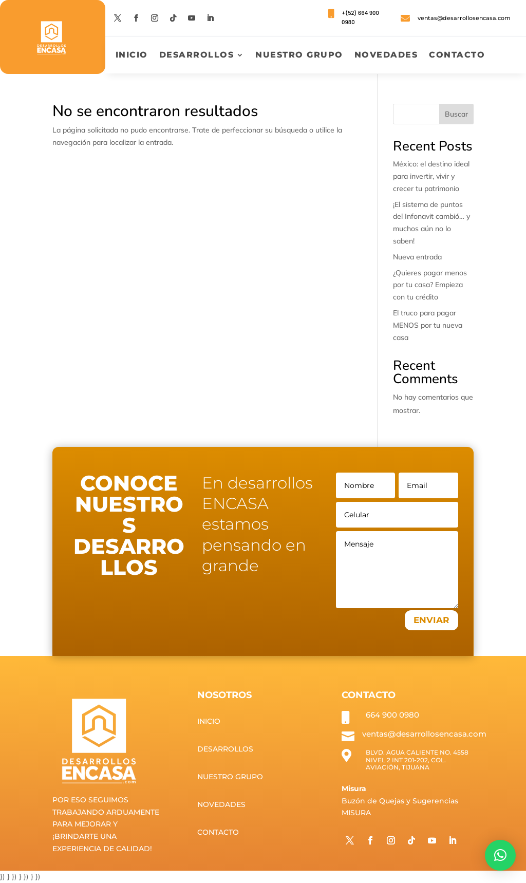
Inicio (132, 55)
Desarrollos (196, 55)
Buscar (456, 114)
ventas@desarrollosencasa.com (464, 18)
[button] (500, 855)
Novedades (386, 55)
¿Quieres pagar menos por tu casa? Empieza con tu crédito (430, 285)
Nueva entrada (417, 256)
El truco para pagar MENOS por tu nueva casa (427, 325)
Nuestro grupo (299, 55)
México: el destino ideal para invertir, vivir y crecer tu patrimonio (431, 176)
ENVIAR (431, 620)
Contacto (457, 55)
